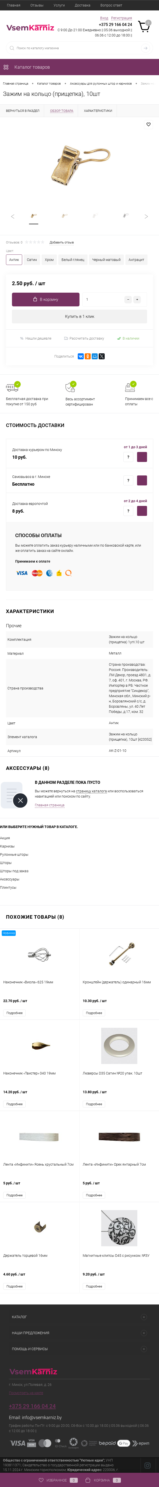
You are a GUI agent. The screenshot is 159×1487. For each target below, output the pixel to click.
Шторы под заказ (14, 871)
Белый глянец (73, 260)
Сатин (32, 260)
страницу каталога (91, 791)
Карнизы (7, 847)
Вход (104, 18)
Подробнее (14, 1013)
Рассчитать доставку (84, 339)
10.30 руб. (119, 1003)
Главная (13, 5)
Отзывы (37, 5)
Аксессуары (9, 879)
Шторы (6, 863)
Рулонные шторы (14, 855)
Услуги (59, 5)
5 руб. (39, 1186)
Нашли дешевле (35, 338)
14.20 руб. (39, 1094)
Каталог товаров (26, 67)
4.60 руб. (39, 1277)
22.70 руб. (39, 1003)
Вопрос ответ (111, 5)
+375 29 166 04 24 (115, 24)
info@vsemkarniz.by (42, 1417)
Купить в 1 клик (79, 316)
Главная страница (50, 805)
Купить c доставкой (142, 457)
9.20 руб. (119, 1277)
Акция (5, 838)
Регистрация (121, 18)
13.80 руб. (119, 1094)
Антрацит (136, 260)
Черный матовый (106, 260)
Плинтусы (8, 888)
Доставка (82, 5)
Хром (49, 260)
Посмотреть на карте (26, 1393)
